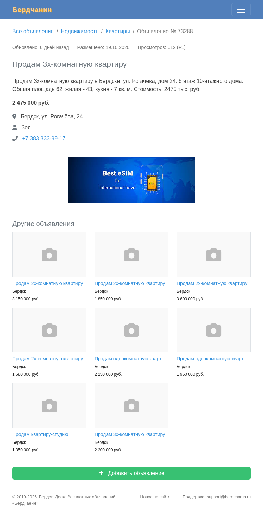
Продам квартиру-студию (40, 434)
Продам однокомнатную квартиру (131, 358)
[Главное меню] (241, 9)
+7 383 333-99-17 (43, 138)
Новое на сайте (155, 497)
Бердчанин (32, 9)
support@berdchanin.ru (229, 497)
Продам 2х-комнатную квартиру (47, 283)
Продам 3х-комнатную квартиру (130, 434)
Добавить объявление (131, 473)
